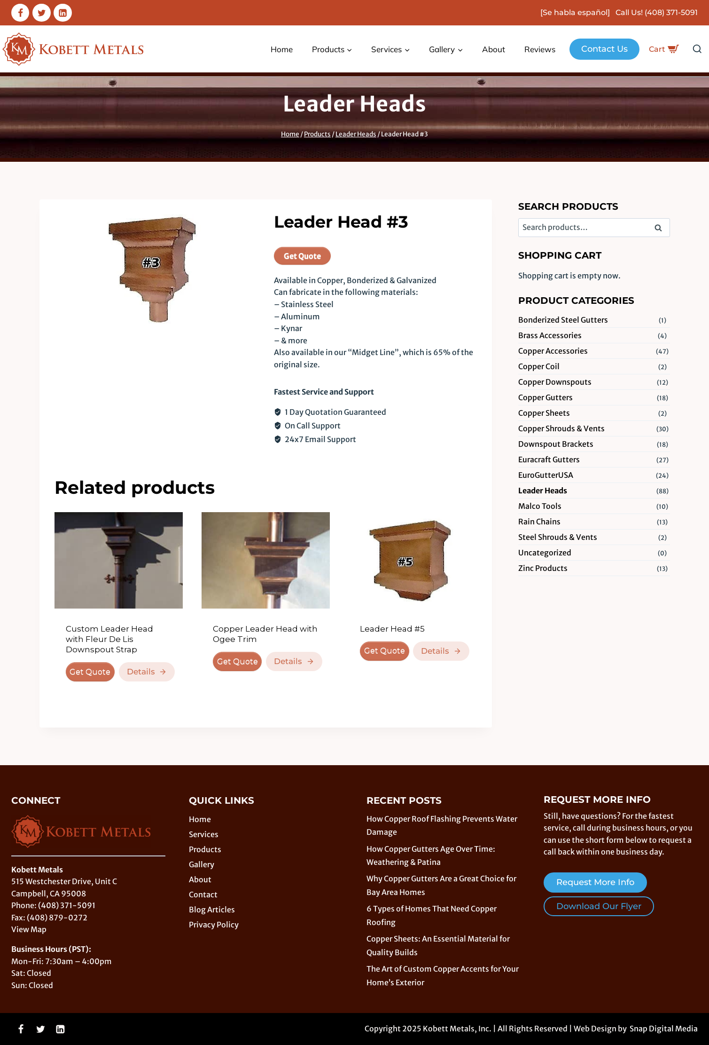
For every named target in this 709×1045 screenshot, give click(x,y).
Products (205, 849)
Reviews (539, 49)
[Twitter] (41, 13)
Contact (203, 894)
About (493, 49)
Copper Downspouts (555, 382)
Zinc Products (543, 568)
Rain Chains (539, 521)
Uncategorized (544, 552)
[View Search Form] (697, 49)
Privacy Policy (214, 924)
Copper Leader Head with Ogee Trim (265, 634)
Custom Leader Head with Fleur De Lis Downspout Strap (109, 639)
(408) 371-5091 (671, 12)
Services (203, 834)
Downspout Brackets (555, 444)
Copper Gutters (545, 397)
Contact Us (604, 49)
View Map (29, 929)
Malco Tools (539, 506)
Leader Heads (355, 104)
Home (282, 49)
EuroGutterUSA (545, 475)
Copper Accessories (553, 351)
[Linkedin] (62, 13)
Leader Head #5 (392, 628)
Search (661, 228)
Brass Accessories (550, 335)
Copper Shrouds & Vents (561, 428)
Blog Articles (212, 909)
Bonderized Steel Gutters (563, 320)
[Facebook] (20, 13)
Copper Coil (539, 366)
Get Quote (302, 256)
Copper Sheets (544, 413)
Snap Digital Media (664, 1028)
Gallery (201, 864)
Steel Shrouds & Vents (557, 537)
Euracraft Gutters (549, 459)
